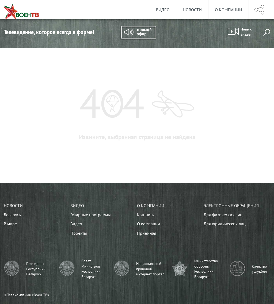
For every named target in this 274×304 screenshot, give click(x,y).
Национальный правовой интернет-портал (150, 268)
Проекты (78, 233)
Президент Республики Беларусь (35, 268)
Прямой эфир (138, 33)
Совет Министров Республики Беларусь (91, 269)
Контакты (146, 214)
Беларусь (12, 214)
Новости (192, 9)
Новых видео (240, 32)
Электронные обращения (231, 205)
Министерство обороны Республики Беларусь (206, 269)
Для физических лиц (223, 214)
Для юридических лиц (225, 223)
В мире (10, 223)
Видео (163, 9)
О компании (228, 9)
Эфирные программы (90, 214)
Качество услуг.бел (259, 269)
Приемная (146, 233)
